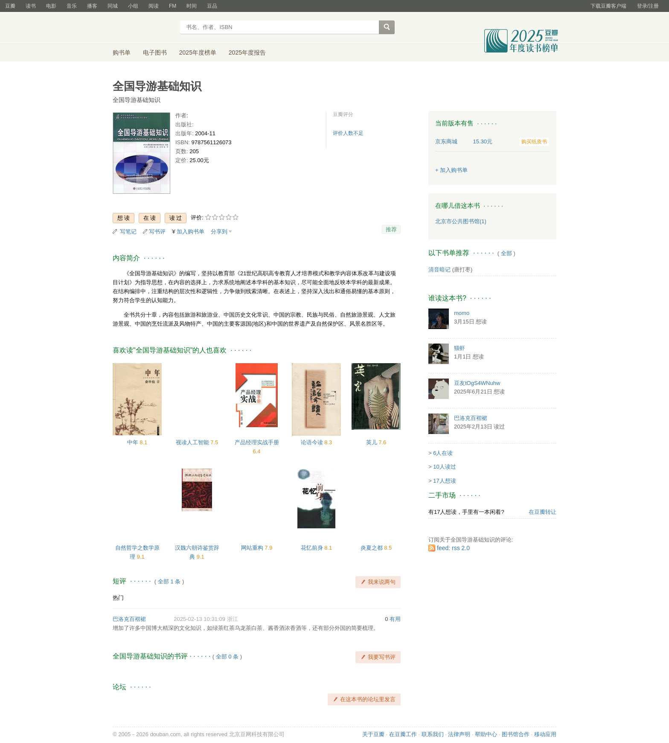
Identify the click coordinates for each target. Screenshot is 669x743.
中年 (133, 442)
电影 (51, 6)
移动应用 (545, 734)
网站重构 (253, 548)
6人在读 (443, 453)
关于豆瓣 (373, 734)
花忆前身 (313, 548)
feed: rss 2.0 (453, 548)
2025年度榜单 (197, 52)
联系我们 (433, 734)
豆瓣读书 (144, 28)
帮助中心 (486, 734)
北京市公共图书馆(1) (460, 221)
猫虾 (459, 348)
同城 (113, 6)
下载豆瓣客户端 (608, 6)
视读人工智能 (193, 442)
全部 (506, 253)
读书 (31, 6)
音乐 (72, 6)
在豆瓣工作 (403, 734)
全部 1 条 (169, 581)
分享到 (219, 231)
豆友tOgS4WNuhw (477, 383)
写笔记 (128, 231)
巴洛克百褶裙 (129, 619)
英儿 (372, 442)
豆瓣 (10, 6)
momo (461, 313)
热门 (118, 597)
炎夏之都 (372, 548)
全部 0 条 (227, 656)
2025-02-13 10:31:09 (199, 619)
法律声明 (459, 734)
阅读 (153, 6)
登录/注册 (648, 6)
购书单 (122, 52)
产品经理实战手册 (257, 442)
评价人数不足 (348, 133)
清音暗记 (439, 269)
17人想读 (444, 481)
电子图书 (155, 52)
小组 (133, 6)
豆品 (212, 6)
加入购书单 (190, 231)
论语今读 (313, 442)
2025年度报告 (247, 52)
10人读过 (444, 466)
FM (172, 6)
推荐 (391, 229)
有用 (395, 619)
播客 (92, 6)
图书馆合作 (515, 734)
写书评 (157, 231)
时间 (191, 6)
